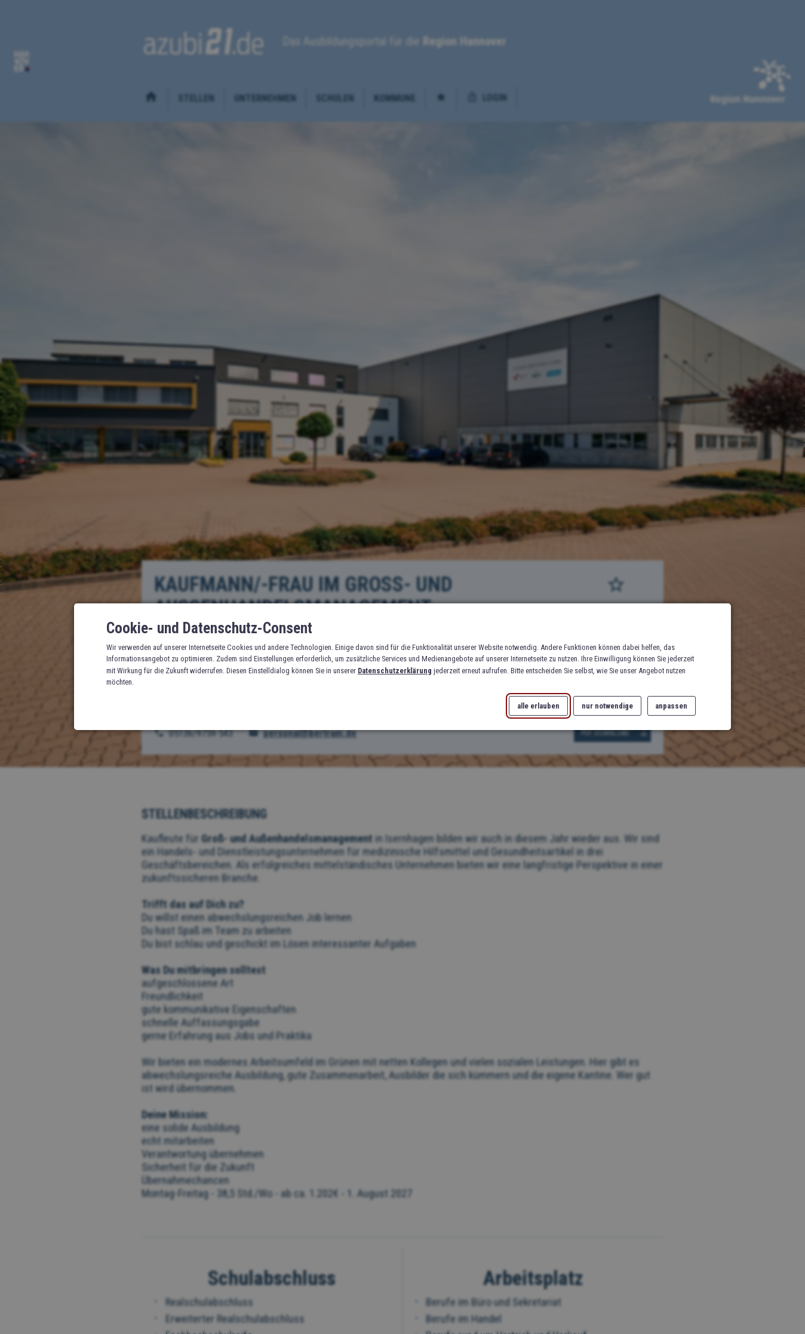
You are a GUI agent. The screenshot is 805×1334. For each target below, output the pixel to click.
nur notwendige (607, 706)
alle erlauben (538, 706)
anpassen (671, 706)
